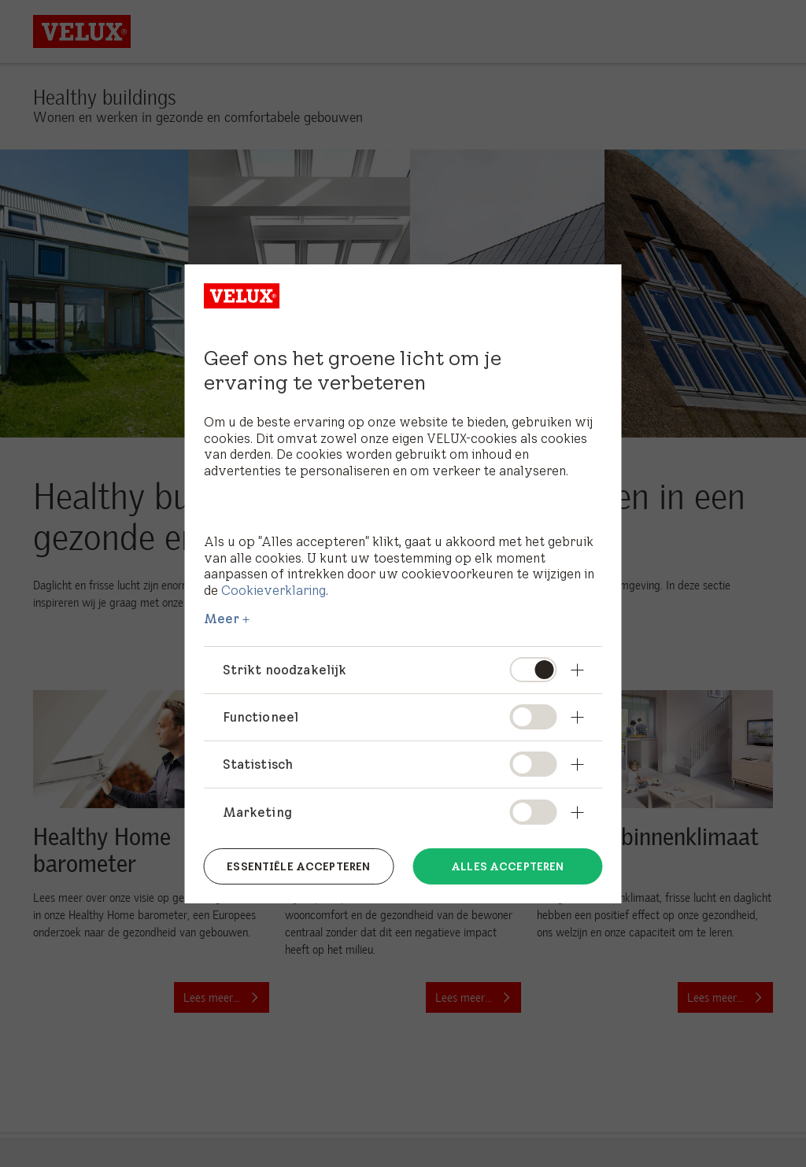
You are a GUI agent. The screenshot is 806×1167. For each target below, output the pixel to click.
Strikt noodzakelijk (285, 670)
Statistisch (258, 764)
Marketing (257, 812)
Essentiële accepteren (298, 866)
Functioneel (261, 717)
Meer (222, 618)
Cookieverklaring (273, 590)
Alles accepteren (507, 866)
